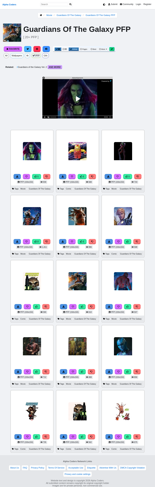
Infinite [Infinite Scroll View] (73, 49)
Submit (112, 4)
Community (126, 4)
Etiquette (91, 468)
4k (27, 55)
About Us (14, 468)
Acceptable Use (75, 468)
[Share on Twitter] (27, 49)
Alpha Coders (9, 4)
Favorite (12, 49)
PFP (36, 55)
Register (147, 4)
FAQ (25, 468)
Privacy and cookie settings (77, 474)
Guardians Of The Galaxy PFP (100, 15)
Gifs (45, 55)
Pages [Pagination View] (83, 49)
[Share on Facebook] (46, 49)
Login (138, 4)
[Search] (70, 4)
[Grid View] (58, 49)
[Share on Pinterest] (37, 49)
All (6, 55)
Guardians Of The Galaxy (69, 15)
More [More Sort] (103, 49)
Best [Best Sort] (93, 49)
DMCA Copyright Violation (132, 468)
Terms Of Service (56, 468)
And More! (55, 67)
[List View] (64, 49)
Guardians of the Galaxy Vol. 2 (32, 67)
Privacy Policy (37, 468)
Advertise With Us (107, 468)
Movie (49, 15)
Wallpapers (17, 55)
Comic (68, 189)
